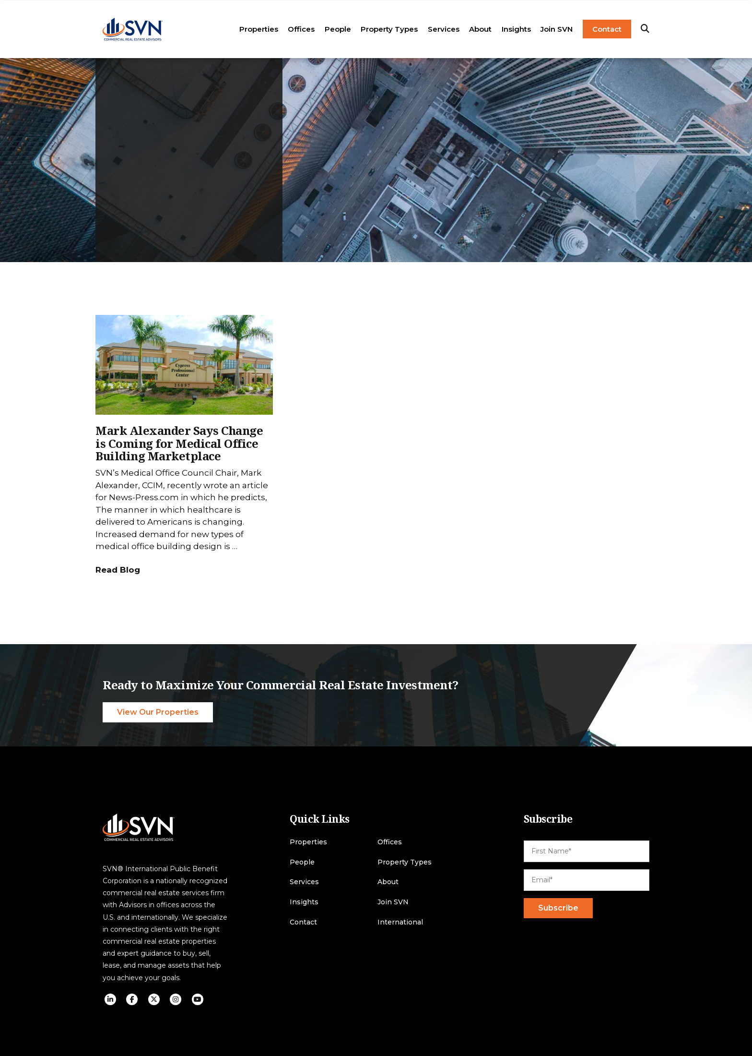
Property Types (389, 29)
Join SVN (556, 29)
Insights (516, 29)
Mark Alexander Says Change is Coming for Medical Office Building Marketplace (179, 443)
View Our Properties (158, 712)
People (338, 29)
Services (443, 29)
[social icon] (110, 999)
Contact (607, 29)
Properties (258, 29)
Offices (301, 29)
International (400, 922)
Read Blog (117, 570)
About (480, 29)
